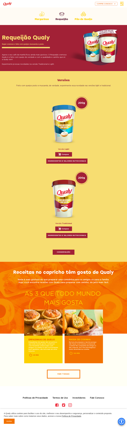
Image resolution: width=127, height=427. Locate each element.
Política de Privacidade (71, 416)
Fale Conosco (97, 398)
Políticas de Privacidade (35, 398)
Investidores (78, 398)
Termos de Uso (60, 398)
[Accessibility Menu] (121, 421)
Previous (20, 337)
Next (107, 337)
